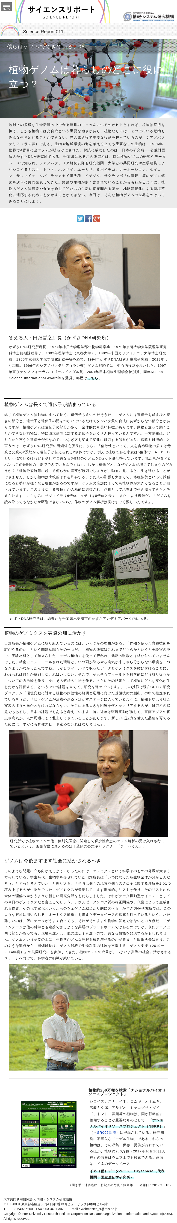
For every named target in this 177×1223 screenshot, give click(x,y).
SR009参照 (106, 1132)
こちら (92, 378)
